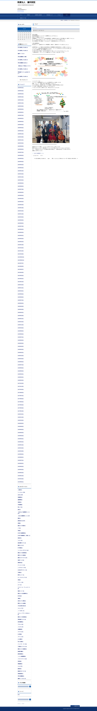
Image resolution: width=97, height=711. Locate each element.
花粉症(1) (19, 502)
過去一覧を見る (23, 79)
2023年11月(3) (21, 176)
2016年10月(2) (21, 420)
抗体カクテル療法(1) (22, 600)
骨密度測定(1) (20, 673)
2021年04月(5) (21, 272)
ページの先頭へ (75, 706)
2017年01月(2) (21, 411)
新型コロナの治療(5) (22, 603)
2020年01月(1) (21, 318)
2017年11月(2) (21, 386)
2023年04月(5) (21, 198)
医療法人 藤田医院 (64, 20)
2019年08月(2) (21, 334)
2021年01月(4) (21, 281)
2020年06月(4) (21, 303)
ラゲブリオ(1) (20, 631)
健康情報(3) (20, 499)
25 (26, 37)
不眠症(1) (19, 572)
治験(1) (19, 598)
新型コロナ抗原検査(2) (22, 552)
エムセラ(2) (20, 666)
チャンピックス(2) (21, 565)
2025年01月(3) (21, 133)
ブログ (69, 20)
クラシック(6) (20, 582)
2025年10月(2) (21, 106)
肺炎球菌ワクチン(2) (22, 542)
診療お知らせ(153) (21, 520)
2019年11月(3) (21, 324)
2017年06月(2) (21, 398)
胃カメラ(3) (20, 507)
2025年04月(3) (21, 124)
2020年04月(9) (21, 309)
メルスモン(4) (20, 626)
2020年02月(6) (21, 315)
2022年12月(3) (21, 210)
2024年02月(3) (21, 167)
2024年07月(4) (21, 152)
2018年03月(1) (21, 377)
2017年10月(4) (21, 389)
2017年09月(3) (21, 392)
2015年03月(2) (21, 469)
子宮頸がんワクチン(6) (22, 646)
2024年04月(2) (21, 161)
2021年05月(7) (21, 269)
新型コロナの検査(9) (22, 555)
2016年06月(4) (21, 429)
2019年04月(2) (21, 346)
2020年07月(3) (21, 300)
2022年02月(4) (21, 241)
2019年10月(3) (21, 327)
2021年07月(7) (21, 263)
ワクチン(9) (20, 540)
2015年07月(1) (21, 460)
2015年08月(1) (21, 457)
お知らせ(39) (20, 494)
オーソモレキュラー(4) (22, 577)
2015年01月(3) (21, 475)
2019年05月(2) (21, 343)
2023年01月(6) (21, 207)
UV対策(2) (20, 634)
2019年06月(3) (21, 340)
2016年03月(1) (21, 438)
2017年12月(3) (21, 383)
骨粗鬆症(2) (20, 497)
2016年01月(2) (21, 444)
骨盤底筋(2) (20, 663)
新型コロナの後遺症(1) (22, 648)
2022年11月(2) (21, 213)
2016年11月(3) (21, 417)
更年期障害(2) (20, 621)
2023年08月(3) (21, 186)
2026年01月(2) (21, 96)
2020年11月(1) (21, 287)
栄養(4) (19, 523)
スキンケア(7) (20, 608)
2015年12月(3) (21, 447)
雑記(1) (19, 518)
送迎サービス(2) (21, 560)
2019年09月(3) (21, 330)
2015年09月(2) (21, 454)
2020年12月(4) (21, 284)
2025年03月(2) (21, 127)
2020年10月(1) (21, 290)
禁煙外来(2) (20, 562)
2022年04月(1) (21, 235)
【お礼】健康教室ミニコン (39, 153)
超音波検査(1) (20, 653)
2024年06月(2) (21, 155)
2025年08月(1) (21, 112)
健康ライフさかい (22, 53)
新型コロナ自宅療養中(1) (23, 593)
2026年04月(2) (21, 87)
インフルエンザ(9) (21, 492)
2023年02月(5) (21, 204)
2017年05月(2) (21, 401)
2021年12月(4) (21, 247)
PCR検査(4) (20, 547)
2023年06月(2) (21, 192)
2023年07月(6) (21, 189)
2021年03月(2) (21, 275)
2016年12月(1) (21, 414)
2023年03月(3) (21, 201)
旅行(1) (19, 509)
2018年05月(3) (21, 370)
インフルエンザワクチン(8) (23, 550)
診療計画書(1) (20, 651)
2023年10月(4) (21, 180)
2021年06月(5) (21, 266)
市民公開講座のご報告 (22, 56)
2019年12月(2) (21, 321)
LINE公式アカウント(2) (22, 570)
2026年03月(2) (21, 90)
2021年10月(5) (21, 253)
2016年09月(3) (21, 423)
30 (22, 39)
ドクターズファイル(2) (22, 658)
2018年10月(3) (21, 358)
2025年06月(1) (21, 118)
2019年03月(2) (21, 349)
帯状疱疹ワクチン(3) (22, 619)
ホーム (19, 703)
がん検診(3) (20, 639)
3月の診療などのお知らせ (23, 59)
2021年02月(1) (21, 278)
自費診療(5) (20, 629)
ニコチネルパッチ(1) (22, 567)
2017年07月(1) (21, 395)
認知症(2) (19, 668)
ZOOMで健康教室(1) (22, 533)
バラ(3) (19, 528)
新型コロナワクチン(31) (22, 557)
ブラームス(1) (20, 636)
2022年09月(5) (21, 220)
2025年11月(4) (21, 103)
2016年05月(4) (21, 432)
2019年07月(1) (21, 337)
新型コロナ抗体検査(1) (22, 616)
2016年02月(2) (21, 441)
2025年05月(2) (21, 121)
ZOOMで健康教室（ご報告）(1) (24, 535)
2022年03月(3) (21, 238)
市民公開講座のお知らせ (22, 62)
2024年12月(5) (21, 136)
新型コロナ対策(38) (21, 525)
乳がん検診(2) (20, 641)
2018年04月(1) (21, 374)
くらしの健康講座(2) (22, 656)
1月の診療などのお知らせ (23, 76)
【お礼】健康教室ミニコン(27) (24, 515)
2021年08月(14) (21, 260)
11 (26, 34)
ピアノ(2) (19, 584)
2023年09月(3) (21, 183)
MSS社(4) (20, 595)
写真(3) (19, 530)
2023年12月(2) (21, 173)
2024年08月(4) (21, 149)
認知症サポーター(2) (22, 671)
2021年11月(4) (21, 250)
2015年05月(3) (21, 466)
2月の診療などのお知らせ (23, 68)
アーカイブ (21, 84)
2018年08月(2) (21, 361)
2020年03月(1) (21, 312)
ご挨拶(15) (20, 489)
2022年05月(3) (21, 232)
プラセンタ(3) (20, 624)
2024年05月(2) (21, 158)
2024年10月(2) (21, 143)
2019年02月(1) (21, 352)
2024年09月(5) (21, 146)
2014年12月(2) (21, 478)
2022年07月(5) (21, 226)
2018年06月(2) (21, 367)
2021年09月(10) (21, 257)
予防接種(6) (20, 504)
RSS (19, 694)
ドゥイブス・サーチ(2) (22, 644)
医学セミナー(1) (21, 574)
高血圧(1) (19, 537)
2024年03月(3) (21, 164)
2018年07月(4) (21, 364)
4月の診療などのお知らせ (23, 50)
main (48, 158)
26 (28, 37)
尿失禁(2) (19, 661)
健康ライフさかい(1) (22, 678)
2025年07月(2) (21, 115)
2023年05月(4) (21, 195)
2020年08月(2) (21, 297)
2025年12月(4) (21, 99)
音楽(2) (19, 579)
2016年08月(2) (21, 426)
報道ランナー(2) (21, 591)
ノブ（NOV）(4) (21, 610)
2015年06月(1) (21, 463)
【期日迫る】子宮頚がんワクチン (24, 65)
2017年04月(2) (21, 404)
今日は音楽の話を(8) (22, 605)
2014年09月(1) (21, 481)
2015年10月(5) (21, 451)
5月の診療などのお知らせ (23, 47)
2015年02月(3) (21, 472)
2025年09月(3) (21, 109)
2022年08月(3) (21, 223)
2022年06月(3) (21, 229)
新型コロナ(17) (21, 545)
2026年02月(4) (21, 93)
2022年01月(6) (21, 244)
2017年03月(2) (21, 407)
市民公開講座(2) (21, 676)
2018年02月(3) (21, 380)
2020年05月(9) (21, 306)
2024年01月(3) (21, 170)
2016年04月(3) (21, 435)
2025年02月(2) (21, 130)
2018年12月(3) (21, 355)
